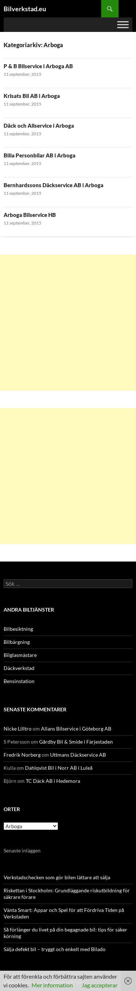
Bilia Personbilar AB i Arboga (39, 155)
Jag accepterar (100, 985)
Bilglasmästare (20, 655)
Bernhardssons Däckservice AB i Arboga (53, 185)
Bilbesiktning (18, 629)
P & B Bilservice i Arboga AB (38, 66)
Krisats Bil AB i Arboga (32, 95)
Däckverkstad (19, 668)
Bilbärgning (17, 642)
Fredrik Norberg (22, 755)
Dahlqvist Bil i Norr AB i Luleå (58, 768)
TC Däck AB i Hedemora (53, 781)
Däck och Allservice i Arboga (39, 125)
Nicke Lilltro (18, 728)
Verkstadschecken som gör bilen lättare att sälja (57, 877)
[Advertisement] (68, 323)
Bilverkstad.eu (25, 9)
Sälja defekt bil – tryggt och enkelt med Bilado (55, 949)
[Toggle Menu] (123, 24)
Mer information (52, 985)
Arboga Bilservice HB (30, 214)
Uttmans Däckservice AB (78, 755)
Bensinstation (19, 681)
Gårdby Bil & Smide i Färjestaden (76, 742)
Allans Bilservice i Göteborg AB (76, 728)
